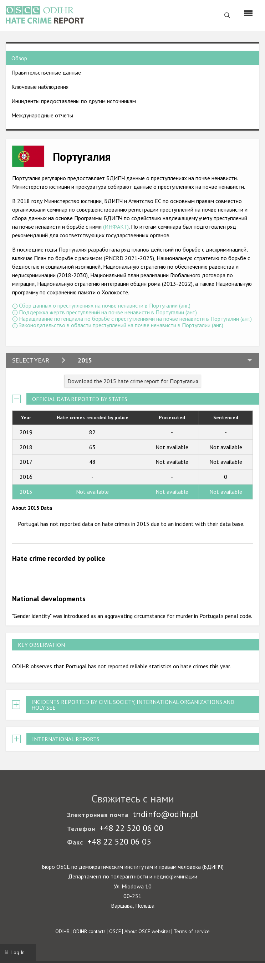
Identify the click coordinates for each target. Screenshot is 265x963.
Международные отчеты (42, 115)
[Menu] (248, 13)
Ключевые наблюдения (39, 86)
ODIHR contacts (89, 931)
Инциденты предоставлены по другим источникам (73, 101)
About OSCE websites (147, 931)
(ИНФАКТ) (116, 226)
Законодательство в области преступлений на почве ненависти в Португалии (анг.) (121, 325)
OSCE (115, 931)
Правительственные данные (46, 72)
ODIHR (62, 931)
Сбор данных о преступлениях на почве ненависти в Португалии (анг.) (104, 305)
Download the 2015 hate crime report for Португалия (132, 381)
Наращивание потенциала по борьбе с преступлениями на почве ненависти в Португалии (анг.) (135, 318)
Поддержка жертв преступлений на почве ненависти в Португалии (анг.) (108, 312)
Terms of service (192, 931)
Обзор (19, 58)
